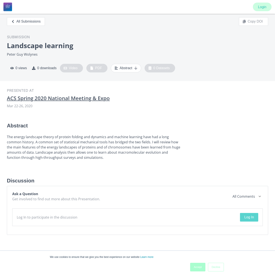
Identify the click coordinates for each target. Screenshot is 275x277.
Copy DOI (253, 21)
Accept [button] (198, 267)
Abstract (126, 68)
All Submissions (26, 21)
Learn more (146, 257)
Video (71, 68)
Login (262, 7)
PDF (96, 68)
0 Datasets (159, 68)
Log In (249, 217)
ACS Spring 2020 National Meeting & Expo (58, 98)
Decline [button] (216, 267)
